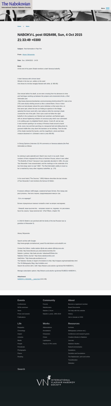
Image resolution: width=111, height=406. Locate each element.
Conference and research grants (78, 334)
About (71, 300)
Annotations (47, 330)
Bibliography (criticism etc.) (77, 330)
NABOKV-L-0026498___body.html (28, 279)
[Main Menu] (105, 8)
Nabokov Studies (73, 343)
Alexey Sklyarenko (28, 54)
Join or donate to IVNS (75, 317)
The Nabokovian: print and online (79, 356)
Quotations (71, 350)
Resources (74, 323)
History (70, 314)
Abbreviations (47, 327)
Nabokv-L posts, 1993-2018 (52, 314)
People (19, 343)
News (27, 26)
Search (21, 369)
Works (46, 323)
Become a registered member (78, 304)
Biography (20, 327)
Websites (71, 363)
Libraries (20, 337)
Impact (19, 334)
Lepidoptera (47, 340)
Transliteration (72, 360)
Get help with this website (76, 310)
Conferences (21, 304)
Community (49, 300)
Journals (71, 340)
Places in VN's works (50, 343)
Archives (71, 327)
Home (19, 26)
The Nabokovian (16, 4)
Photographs (21, 350)
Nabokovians (47, 307)
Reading (20, 356)
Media (19, 340)
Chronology (21, 330)
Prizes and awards (23, 314)
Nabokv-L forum (48, 310)
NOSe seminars (22, 307)
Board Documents (74, 307)
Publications (21, 317)
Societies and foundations (76, 353)
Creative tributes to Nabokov (77, 337)
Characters (46, 334)
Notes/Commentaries (75, 347)
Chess (45, 337)
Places (19, 353)
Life (19, 323)
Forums (45, 304)
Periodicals (21, 347)
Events (21, 300)
